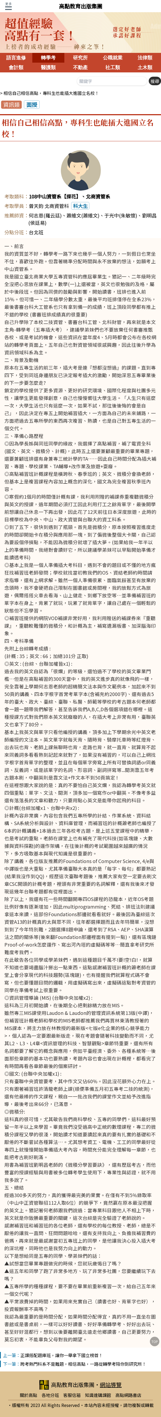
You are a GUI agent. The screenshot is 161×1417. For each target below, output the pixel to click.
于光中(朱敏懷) (120, 215)
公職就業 (112, 57)
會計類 (16, 67)
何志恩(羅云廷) (45, 215)
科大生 (80, 205)
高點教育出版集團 (80, 6)
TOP (154, 1341)
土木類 (145, 67)
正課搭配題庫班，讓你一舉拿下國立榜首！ (61, 1355)
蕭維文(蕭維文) (83, 215)
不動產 (80, 67)
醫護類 (48, 67)
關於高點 (28, 1395)
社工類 (112, 67)
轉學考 (48, 57)
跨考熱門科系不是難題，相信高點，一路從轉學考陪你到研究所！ (83, 1364)
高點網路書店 (128, 1395)
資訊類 (11, 104)
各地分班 (50, 1395)
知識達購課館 (98, 1395)
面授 (31, 104)
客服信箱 (72, 1395)
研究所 (80, 57)
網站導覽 (111, 1385)
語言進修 (16, 57)
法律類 (145, 57)
